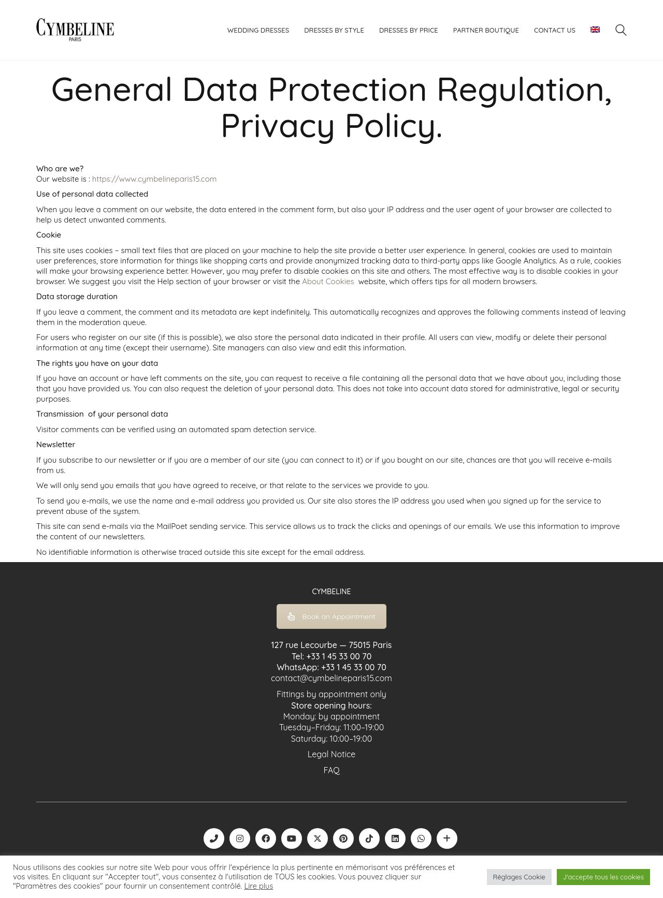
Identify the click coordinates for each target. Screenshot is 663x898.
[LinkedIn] (395, 838)
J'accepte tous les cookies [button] (603, 877)
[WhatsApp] (421, 838)
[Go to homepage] (75, 30)
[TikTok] (369, 838)
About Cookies (328, 281)
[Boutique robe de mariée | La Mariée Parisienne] (447, 838)
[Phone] (214, 838)
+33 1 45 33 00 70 (338, 656)
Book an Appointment (331, 616)
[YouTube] (291, 838)
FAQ (331, 770)
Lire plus (258, 886)
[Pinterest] (343, 838)
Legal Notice (332, 754)
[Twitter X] (317, 838)
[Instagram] (239, 838)
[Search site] (621, 31)
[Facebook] (265, 838)
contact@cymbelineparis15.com (331, 678)
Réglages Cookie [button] (519, 877)
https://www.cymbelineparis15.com (154, 179)
